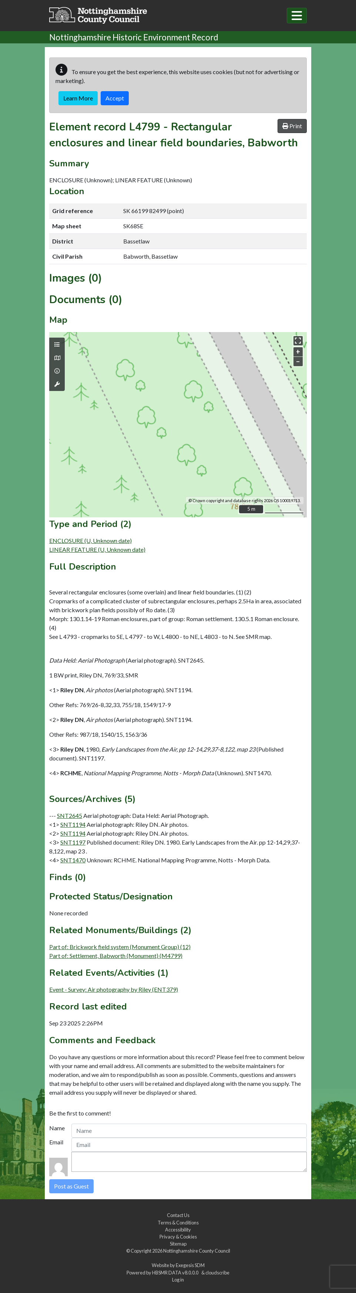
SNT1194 (72, 824)
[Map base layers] (57, 358)
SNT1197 (72, 842)
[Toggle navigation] (297, 15)
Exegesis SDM (190, 1265)
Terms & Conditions (178, 1223)
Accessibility (178, 1230)
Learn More (78, 98)
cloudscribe (217, 1273)
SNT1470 (72, 859)
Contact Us (178, 1215)
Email (56, 1142)
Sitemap (178, 1244)
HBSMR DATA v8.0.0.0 (176, 1273)
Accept (114, 98)
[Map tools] (57, 384)
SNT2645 (69, 815)
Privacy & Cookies (178, 1237)
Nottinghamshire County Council (196, 1251)
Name (57, 1127)
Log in (178, 1280)
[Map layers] (57, 344)
